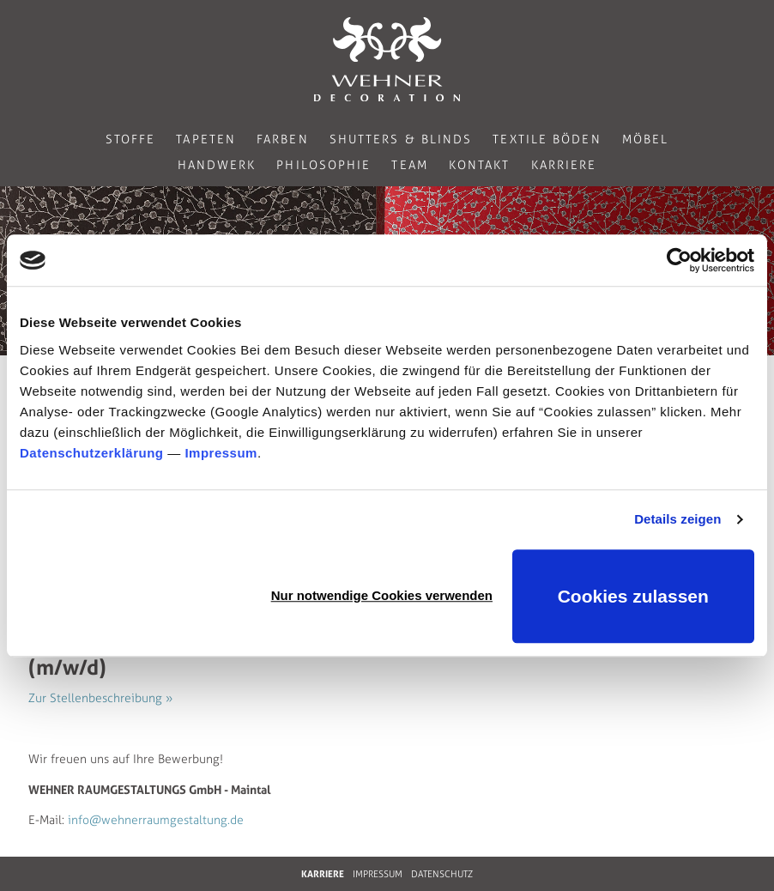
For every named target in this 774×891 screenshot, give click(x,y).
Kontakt (480, 165)
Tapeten (206, 139)
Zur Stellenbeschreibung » (100, 698)
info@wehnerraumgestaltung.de (156, 820)
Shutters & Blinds (401, 139)
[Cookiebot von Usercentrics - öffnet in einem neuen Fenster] (679, 260)
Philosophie (323, 165)
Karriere (564, 165)
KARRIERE (322, 874)
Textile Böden (547, 139)
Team (409, 165)
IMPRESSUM (377, 874)
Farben (283, 139)
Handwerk (217, 165)
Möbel (645, 139)
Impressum (220, 453)
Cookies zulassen (633, 596)
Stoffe (131, 139)
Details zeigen (677, 519)
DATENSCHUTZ (442, 874)
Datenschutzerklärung (92, 453)
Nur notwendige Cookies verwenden (382, 595)
